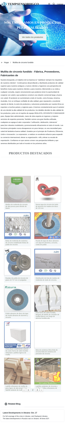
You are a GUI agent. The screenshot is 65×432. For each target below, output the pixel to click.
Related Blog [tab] (13, 404)
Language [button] (60, 4)
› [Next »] (41, 390)
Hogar (6, 62)
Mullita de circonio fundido (23, 62)
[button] (49, 4)
